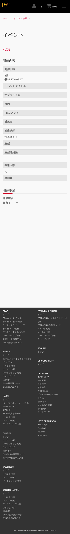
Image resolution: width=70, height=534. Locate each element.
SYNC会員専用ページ (12, 515)
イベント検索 (20, 18)
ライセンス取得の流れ (13, 322)
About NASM (8, 406)
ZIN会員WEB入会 (10, 387)
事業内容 (42, 387)
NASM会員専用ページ (12, 414)
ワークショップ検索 (12, 336)
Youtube (41, 432)
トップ (6, 315)
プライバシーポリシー (48, 395)
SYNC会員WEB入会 (12, 518)
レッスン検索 (9, 369)
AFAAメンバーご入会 (12, 318)
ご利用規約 (43, 391)
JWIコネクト (43, 425)
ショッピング (9, 376)
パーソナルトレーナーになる (16, 403)
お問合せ (42, 409)
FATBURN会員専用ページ (49, 325)
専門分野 (7, 410)
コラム (41, 398)
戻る (6, 49)
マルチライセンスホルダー (15, 332)
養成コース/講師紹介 (12, 339)
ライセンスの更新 (11, 329)
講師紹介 (7, 380)
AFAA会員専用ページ (12, 343)
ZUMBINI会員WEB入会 (13, 458)
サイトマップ (44, 412)
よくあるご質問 (45, 405)
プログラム (8, 362)
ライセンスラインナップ (14, 325)
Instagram (42, 435)
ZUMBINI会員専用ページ (14, 454)
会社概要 (42, 380)
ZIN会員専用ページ (11, 383)
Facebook (42, 428)
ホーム (6, 18)
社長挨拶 (42, 384)
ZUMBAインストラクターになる (17, 359)
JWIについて (43, 377)
